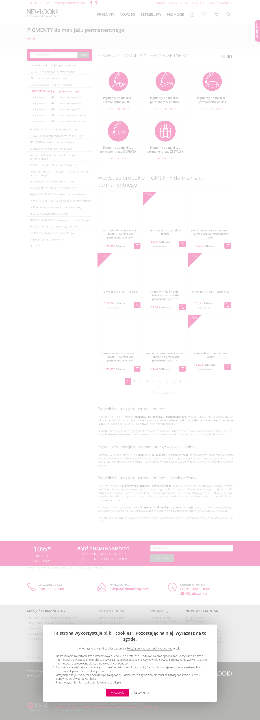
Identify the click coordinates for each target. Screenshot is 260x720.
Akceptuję (117, 692)
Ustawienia (141, 692)
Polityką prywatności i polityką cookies (149, 648)
